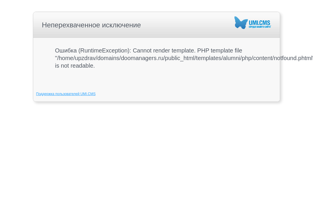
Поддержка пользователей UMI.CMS (66, 94)
